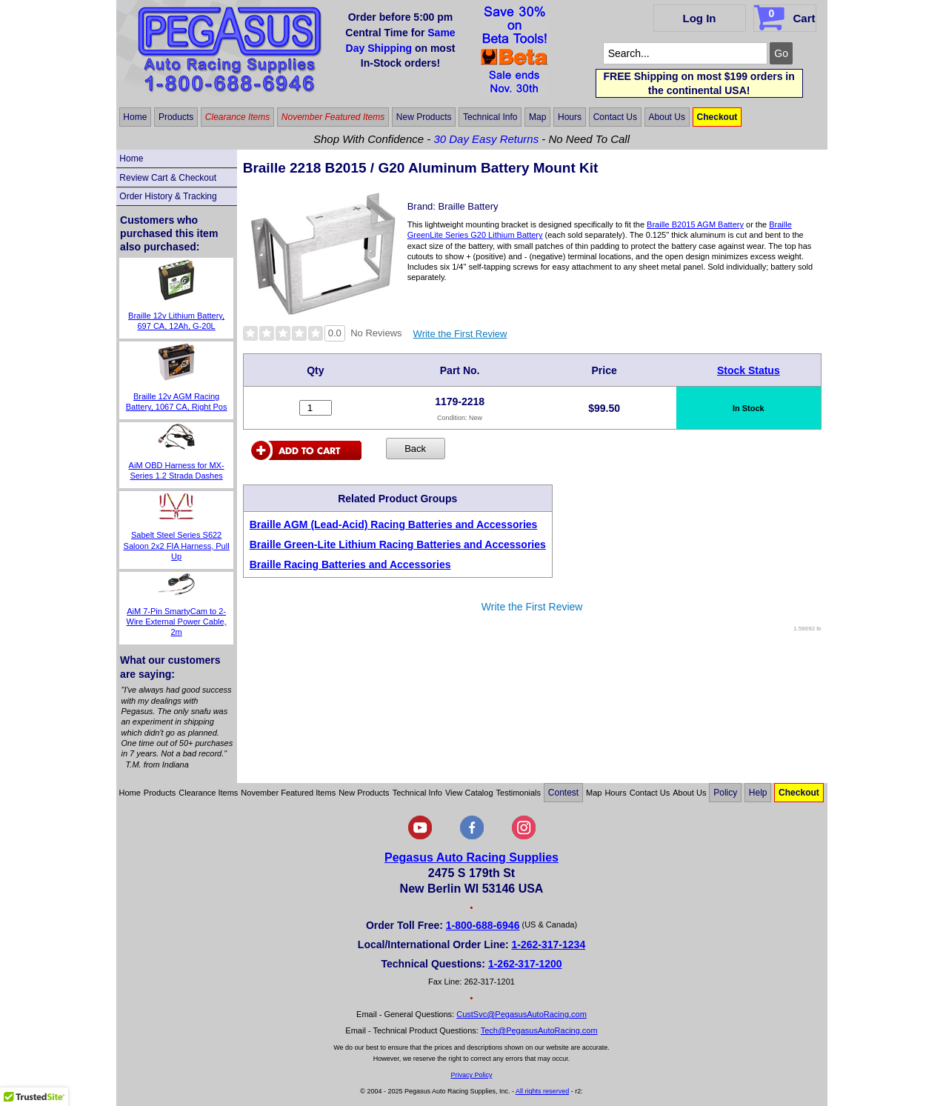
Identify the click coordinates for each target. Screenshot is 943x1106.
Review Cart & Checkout (167, 178)
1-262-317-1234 (549, 944)
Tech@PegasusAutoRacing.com (539, 1030)
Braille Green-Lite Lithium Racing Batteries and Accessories (398, 544)
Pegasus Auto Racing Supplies (471, 857)
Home (135, 117)
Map (537, 117)
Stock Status (748, 370)
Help (758, 792)
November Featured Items (332, 117)
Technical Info (490, 117)
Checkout (717, 117)
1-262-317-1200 (525, 964)
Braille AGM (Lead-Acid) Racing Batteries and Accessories (394, 524)
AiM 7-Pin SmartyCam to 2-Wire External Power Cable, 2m (177, 622)
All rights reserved (542, 1091)
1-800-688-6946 (483, 925)
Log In (699, 18)
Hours (570, 117)
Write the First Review (460, 333)
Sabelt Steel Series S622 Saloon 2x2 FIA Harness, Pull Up (177, 545)
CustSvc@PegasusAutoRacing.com (521, 1014)
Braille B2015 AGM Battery (695, 224)
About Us (667, 117)
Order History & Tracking (167, 196)
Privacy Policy (471, 1075)
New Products (424, 117)
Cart (786, 15)
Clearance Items (237, 117)
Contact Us (615, 117)
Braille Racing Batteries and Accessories (350, 564)
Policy (725, 792)
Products (176, 117)
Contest (563, 792)
